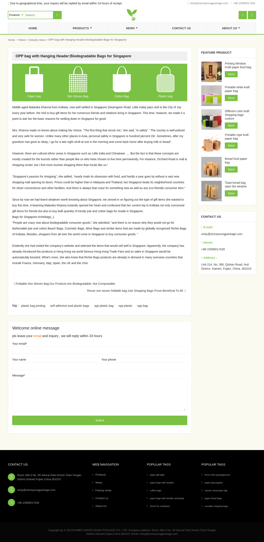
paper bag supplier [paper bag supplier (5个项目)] (214, 482)
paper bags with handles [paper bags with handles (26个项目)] (162, 482)
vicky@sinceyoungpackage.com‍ (209, 3)
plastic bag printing (33, 305)
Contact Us (18, 464)
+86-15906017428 (244, 3)
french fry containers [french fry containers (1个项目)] (160, 506)
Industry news (37, 39)
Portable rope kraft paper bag (237, 136)
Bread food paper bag (236, 160)
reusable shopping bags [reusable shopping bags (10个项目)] (216, 506)
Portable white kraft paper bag (237, 89)
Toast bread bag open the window (235, 184)
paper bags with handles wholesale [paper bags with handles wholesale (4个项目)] (167, 498)
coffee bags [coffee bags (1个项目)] (155, 490)
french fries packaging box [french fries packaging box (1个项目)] (217, 475)
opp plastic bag (103, 305)
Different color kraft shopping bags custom (237, 114)
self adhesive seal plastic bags (69, 305)
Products (82, 28)
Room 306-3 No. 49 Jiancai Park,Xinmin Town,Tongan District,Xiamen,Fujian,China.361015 (49, 477)
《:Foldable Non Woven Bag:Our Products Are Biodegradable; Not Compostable (63, 283)
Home (32, 28)
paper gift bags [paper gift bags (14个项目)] (157, 475)
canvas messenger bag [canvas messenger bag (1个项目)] (216, 490)
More (231, 74)
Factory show (103, 490)
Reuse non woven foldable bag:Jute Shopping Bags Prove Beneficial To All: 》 (137, 290)
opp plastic (125, 305)
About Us (231, 28)
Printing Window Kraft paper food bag (238, 65)
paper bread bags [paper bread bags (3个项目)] (213, 498)
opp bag (142, 305)
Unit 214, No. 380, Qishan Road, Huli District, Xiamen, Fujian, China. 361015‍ (226, 266)
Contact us (181, 28)
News (132, 28)
